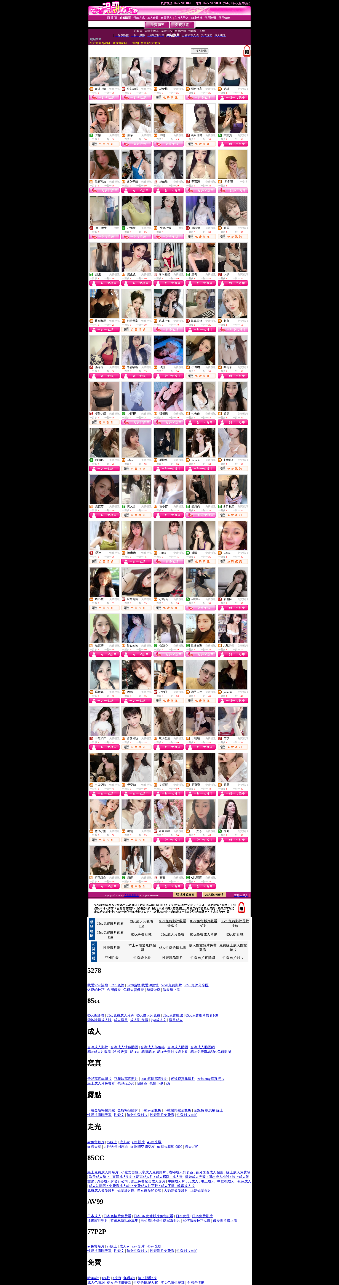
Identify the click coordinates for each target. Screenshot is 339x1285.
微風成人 (176, 1020)
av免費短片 (95, 1142)
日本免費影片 (202, 1216)
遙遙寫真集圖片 (183, 1079)
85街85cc (148, 1051)
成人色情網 (96, 1282)
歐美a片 (93, 1278)
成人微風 (121, 1020)
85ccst (134, 1051)
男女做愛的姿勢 (149, 1190)
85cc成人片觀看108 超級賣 (107, 1051)
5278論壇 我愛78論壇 (143, 985)
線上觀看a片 (147, 1278)
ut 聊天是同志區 (116, 1146)
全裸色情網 (195, 1282)
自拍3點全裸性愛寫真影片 (160, 1220)
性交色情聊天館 (146, 1282)
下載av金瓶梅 (151, 1110)
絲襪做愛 (153, 990)
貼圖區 (142, 1083)
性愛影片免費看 (162, 1115)
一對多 (244, 181)
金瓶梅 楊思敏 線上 (208, 1110)
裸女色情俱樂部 (119, 1282)
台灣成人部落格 (153, 1047)
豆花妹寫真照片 (126, 1079)
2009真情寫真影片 (154, 1079)
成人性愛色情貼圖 (172, 947)
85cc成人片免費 (172, 934)
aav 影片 (138, 1142)
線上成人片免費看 (101, 1083)
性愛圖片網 (111, 947)
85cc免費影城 (141, 934)
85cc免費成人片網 (203, 934)
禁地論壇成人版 (99, 1020)
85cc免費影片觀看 (110, 923)
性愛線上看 (142, 958)
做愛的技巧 (96, 990)
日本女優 (183, 1216)
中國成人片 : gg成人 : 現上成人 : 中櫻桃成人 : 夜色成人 (209, 1181)
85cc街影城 (234, 934)
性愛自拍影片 (233, 958)
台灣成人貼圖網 (202, 1047)
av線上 (112, 1142)
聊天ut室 (191, 1146)
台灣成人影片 (97, 1047)
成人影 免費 (139, 1020)
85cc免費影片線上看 (172, 1051)
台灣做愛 (114, 990)
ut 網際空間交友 (142, 1146)
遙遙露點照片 (97, 1220)
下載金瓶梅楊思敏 (101, 1110)
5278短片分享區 (196, 985)
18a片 (106, 1278)
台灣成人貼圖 (177, 1047)
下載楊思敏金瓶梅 (177, 1110)
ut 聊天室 (94, 1146)
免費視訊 (114, 88)
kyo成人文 (158, 1020)
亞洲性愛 (112, 958)
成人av (125, 1142)
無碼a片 (129, 1278)
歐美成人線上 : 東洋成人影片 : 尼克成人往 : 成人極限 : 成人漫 (136, 1177)
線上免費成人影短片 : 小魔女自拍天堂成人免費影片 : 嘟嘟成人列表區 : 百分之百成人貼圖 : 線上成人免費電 (168, 1172)
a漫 (168, 1083)
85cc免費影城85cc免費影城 (210, 1051)
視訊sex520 (125, 1083)
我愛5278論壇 (97, 985)
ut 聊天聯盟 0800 (169, 1146)
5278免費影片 (171, 985)
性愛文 (119, 1115)
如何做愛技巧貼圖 (197, 1220)
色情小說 (156, 1083)
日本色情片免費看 (117, 1216)
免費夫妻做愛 (133, 990)
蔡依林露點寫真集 (124, 1220)
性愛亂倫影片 (172, 958)
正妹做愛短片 (200, 1190)
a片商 (117, 1278)
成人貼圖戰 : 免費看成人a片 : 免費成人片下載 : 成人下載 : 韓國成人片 (142, 1186)
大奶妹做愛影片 (176, 1190)
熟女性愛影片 (137, 1115)
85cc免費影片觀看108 (201, 1015)
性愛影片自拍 (187, 1115)
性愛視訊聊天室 (99, 1115)
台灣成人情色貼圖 (124, 1047)
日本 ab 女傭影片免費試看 (153, 1216)
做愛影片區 (126, 1190)
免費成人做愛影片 (101, 1190)
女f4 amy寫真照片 (210, 1079)
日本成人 (94, 1216)
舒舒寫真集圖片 (99, 1079)
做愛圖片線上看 (225, 1220)
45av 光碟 (154, 1142)
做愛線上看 (171, 990)
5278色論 (117, 985)
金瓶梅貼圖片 (127, 1110)
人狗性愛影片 (131, 895)
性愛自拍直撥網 (203, 958)
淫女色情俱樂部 (172, 1282)
